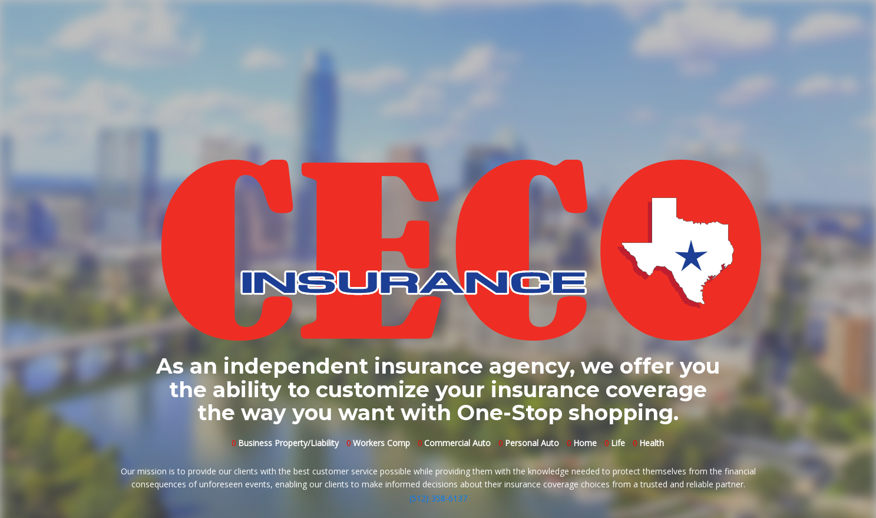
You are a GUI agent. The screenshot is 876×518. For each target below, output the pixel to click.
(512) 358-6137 (438, 498)
